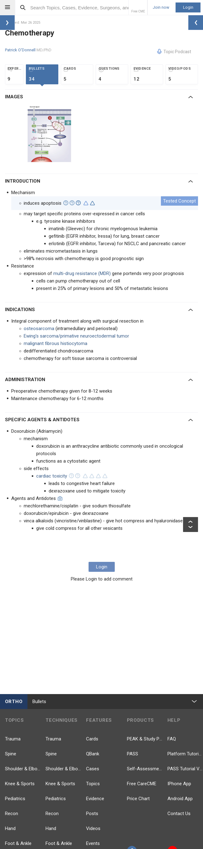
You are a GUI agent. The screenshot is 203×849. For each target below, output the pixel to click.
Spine (10, 754)
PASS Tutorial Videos (185, 769)
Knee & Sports (20, 783)
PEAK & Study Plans (144, 739)
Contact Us (179, 813)
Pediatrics (15, 798)
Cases (92, 769)
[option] (50, 135)
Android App (180, 798)
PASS (132, 754)
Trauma (13, 739)
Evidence (95, 798)
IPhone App (179, 783)
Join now (161, 7)
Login (188, 7)
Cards (92, 739)
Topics (93, 783)
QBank (92, 754)
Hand (10, 828)
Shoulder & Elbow (23, 769)
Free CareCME (141, 783)
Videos (93, 828)
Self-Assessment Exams (144, 769)
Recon (11, 813)
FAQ (171, 739)
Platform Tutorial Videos (185, 754)
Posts (92, 813)
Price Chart (138, 798)
